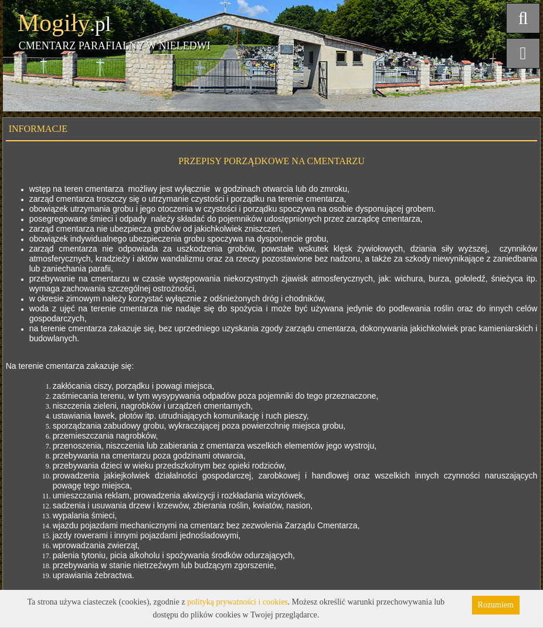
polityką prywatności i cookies (237, 602)
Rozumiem (496, 604)
